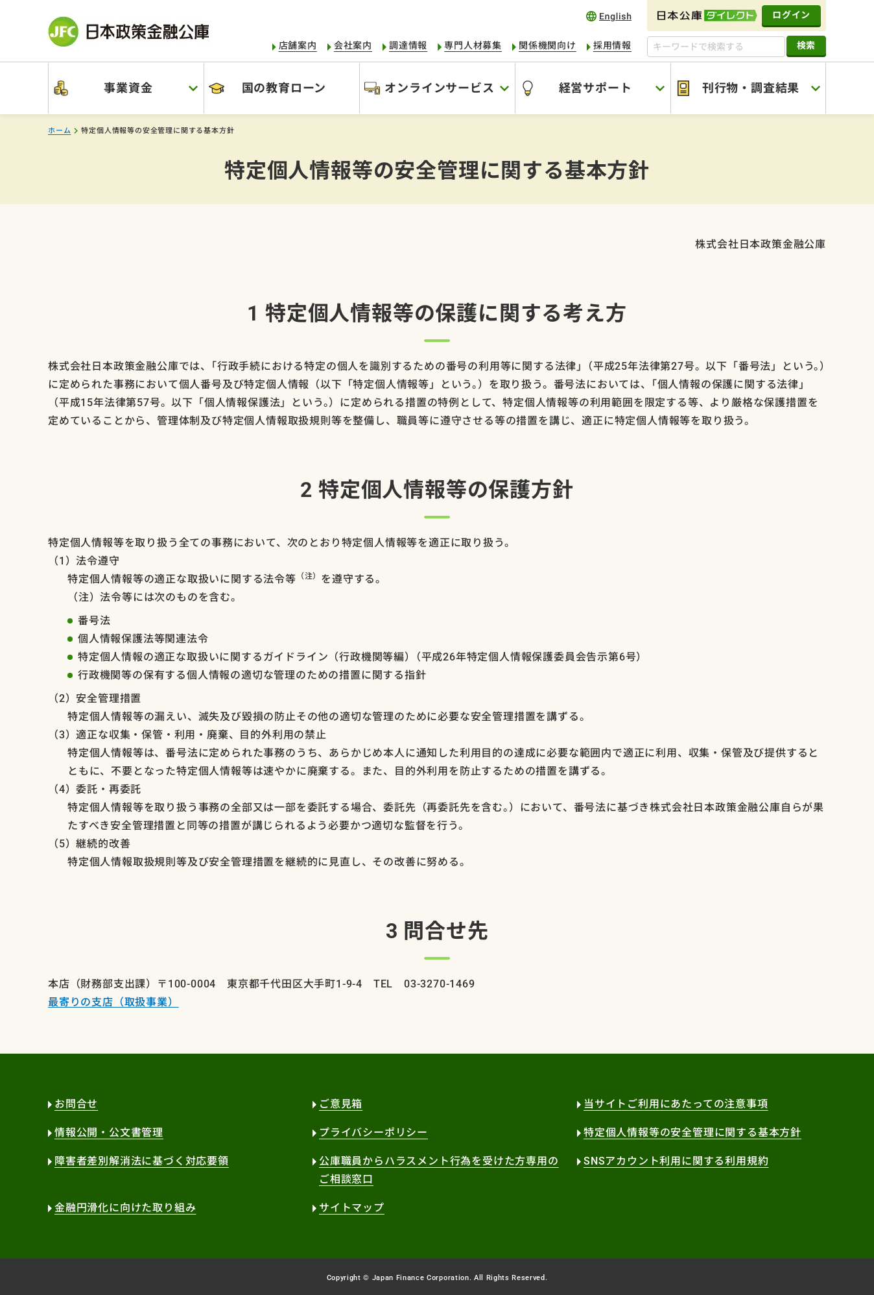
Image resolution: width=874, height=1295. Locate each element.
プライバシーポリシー (373, 1132)
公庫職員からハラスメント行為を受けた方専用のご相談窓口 (439, 1170)
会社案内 (353, 45)
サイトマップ (351, 1208)
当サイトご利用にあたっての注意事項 (676, 1104)
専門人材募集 (473, 45)
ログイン (791, 15)
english (609, 16)
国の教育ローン (284, 88)
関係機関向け (547, 45)
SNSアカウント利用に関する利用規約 (676, 1161)
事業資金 (128, 88)
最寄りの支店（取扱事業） (113, 1002)
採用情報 (612, 45)
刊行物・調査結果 (750, 88)
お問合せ (76, 1104)
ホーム (59, 131)
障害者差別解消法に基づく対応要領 (141, 1161)
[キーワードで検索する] (716, 46)
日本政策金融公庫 (128, 31)
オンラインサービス (439, 88)
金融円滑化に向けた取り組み (125, 1208)
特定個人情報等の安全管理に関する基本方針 (692, 1132)
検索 (806, 45)
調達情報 (408, 45)
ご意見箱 (340, 1104)
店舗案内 (298, 45)
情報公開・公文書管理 (108, 1132)
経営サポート (595, 88)
